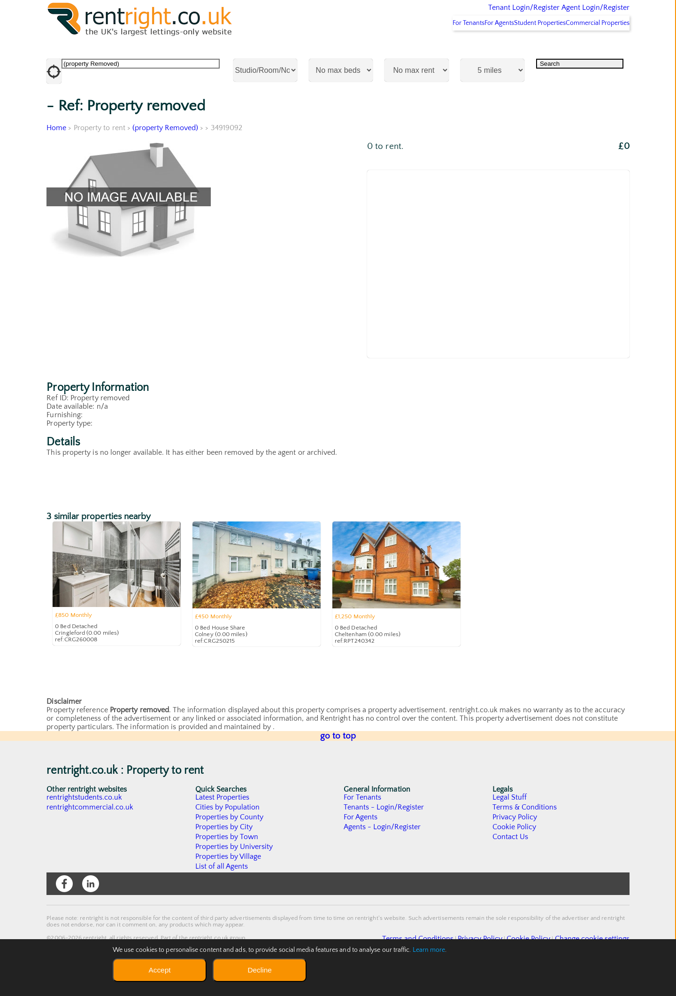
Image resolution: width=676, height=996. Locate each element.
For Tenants (426, 47)
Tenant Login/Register (480, 14)
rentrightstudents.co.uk (84, 822)
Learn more (429, 950)
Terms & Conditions (524, 832)
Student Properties (521, 47)
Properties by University (234, 871)
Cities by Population (228, 832)
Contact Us (510, 861)
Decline (259, 970)
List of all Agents (221, 891)
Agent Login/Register (582, 14)
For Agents (469, 47)
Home (56, 152)
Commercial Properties (591, 47)
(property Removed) (165, 152)
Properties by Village (228, 881)
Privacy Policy (515, 842)
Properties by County (229, 842)
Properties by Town (227, 861)
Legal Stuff (509, 822)
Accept (159, 970)
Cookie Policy (514, 852)
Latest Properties (222, 822)
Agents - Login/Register (383, 852)
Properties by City (224, 852)
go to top (338, 761)
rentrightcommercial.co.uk (90, 832)
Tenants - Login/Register (384, 832)
